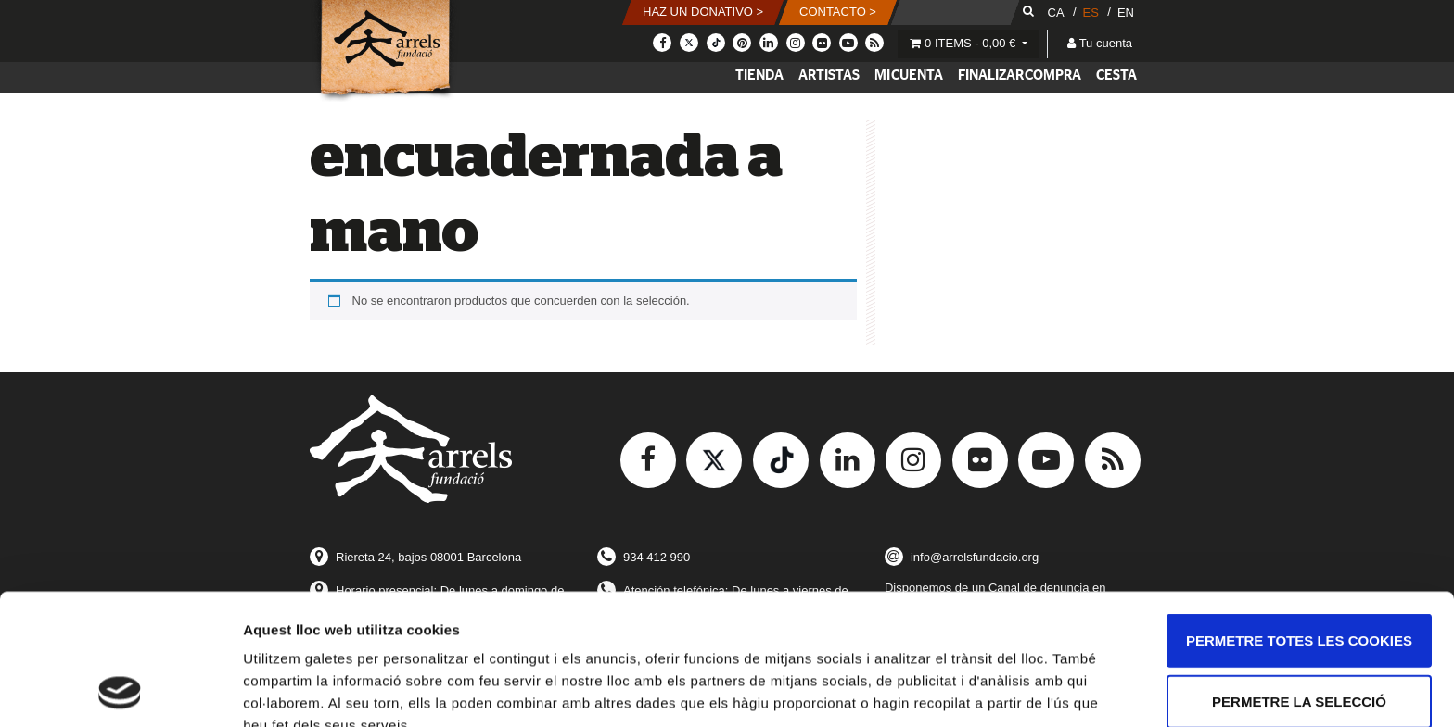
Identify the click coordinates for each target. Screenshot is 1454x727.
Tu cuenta (1099, 43)
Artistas (829, 75)
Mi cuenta (908, 75)
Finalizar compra (1019, 75)
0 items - (964, 43)
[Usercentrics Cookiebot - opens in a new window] (120, 691)
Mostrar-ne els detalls (315, 690)
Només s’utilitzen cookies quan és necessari (1298, 650)
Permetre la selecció (1299, 578)
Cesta (1116, 75)
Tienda (759, 75)
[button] (703, 12)
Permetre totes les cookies (1299, 517)
